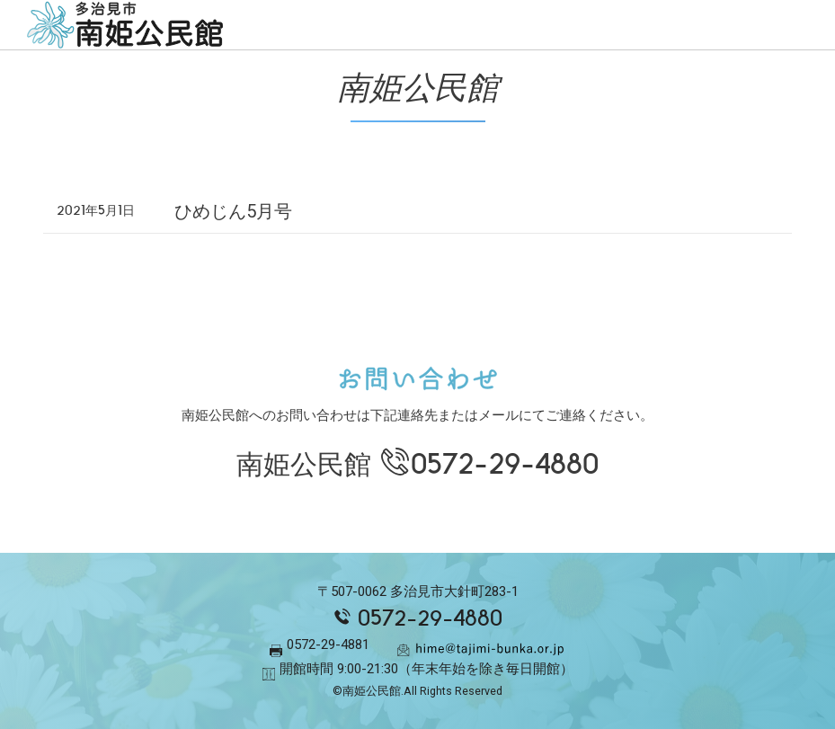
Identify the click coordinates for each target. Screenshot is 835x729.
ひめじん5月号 (233, 211)
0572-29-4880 (505, 464)
